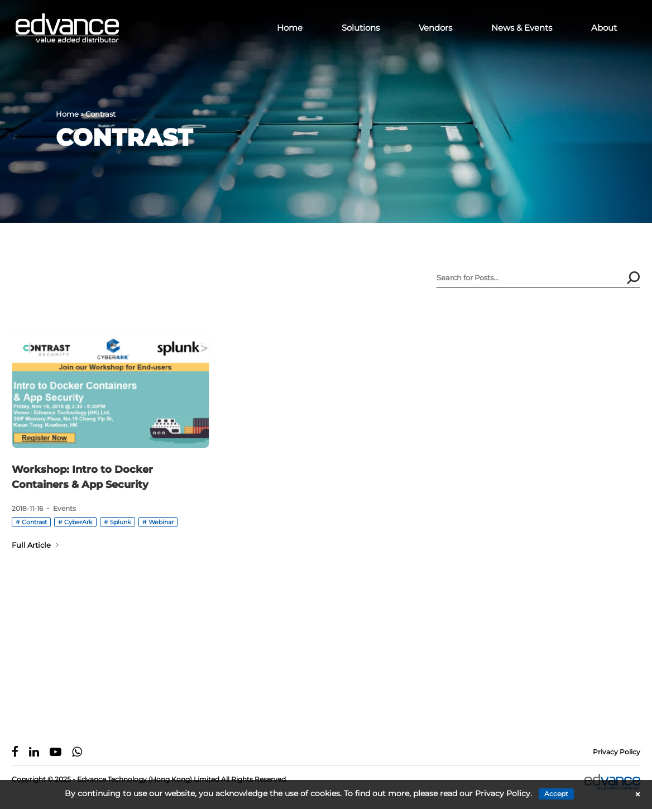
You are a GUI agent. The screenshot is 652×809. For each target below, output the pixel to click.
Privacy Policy (616, 752)
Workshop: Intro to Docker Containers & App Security (82, 477)
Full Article (35, 544)
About (604, 27)
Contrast (34, 522)
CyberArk (78, 522)
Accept (556, 793)
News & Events (521, 27)
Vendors (435, 27)
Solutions (361, 27)
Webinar (161, 522)
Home (290, 27)
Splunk (120, 522)
